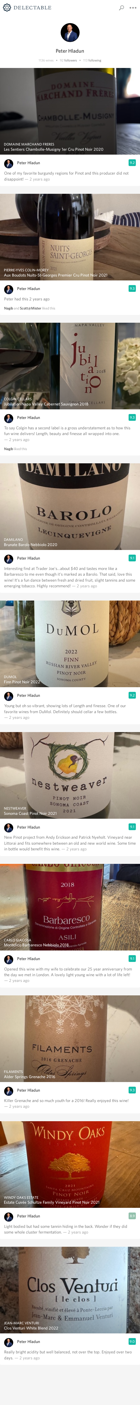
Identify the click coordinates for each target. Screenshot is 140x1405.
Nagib (8, 308)
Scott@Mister (30, 308)
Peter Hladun (28, 162)
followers (70, 60)
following (94, 60)
